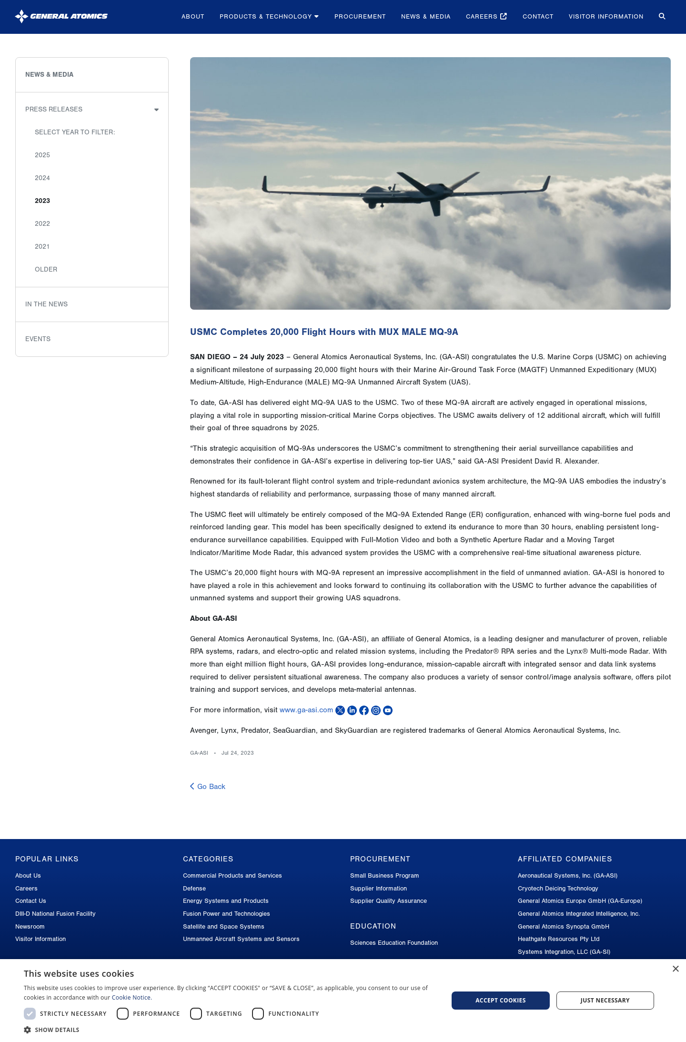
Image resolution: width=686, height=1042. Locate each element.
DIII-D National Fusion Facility (55, 913)
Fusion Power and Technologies (226, 913)
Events (37, 339)
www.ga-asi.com (306, 710)
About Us (28, 875)
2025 (42, 155)
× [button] (675, 969)
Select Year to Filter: (75, 132)
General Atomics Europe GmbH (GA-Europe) (580, 900)
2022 (42, 224)
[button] (230, 1030)
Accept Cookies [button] (500, 1000)
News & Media (426, 16)
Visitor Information (606, 16)
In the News (46, 304)
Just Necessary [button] (605, 1000)
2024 (42, 178)
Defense (194, 888)
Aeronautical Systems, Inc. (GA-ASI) (567, 875)
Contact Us (30, 900)
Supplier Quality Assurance (388, 900)
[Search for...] (661, 17)
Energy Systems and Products (226, 900)
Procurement (360, 16)
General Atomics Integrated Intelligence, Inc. (579, 913)
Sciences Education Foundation (394, 942)
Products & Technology (269, 16)
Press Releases (53, 109)
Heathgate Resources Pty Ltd (559, 938)
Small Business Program (384, 875)
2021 (42, 247)
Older (46, 269)
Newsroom (30, 926)
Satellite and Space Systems (223, 926)
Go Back (207, 786)
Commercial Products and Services (232, 875)
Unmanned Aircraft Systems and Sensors (241, 938)
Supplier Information (378, 888)
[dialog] (343, 1000)
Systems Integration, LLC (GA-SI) (564, 951)
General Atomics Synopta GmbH (563, 926)
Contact (538, 16)
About (193, 16)
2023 (42, 201)
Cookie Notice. (132, 997)
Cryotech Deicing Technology (558, 888)
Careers (486, 16)
